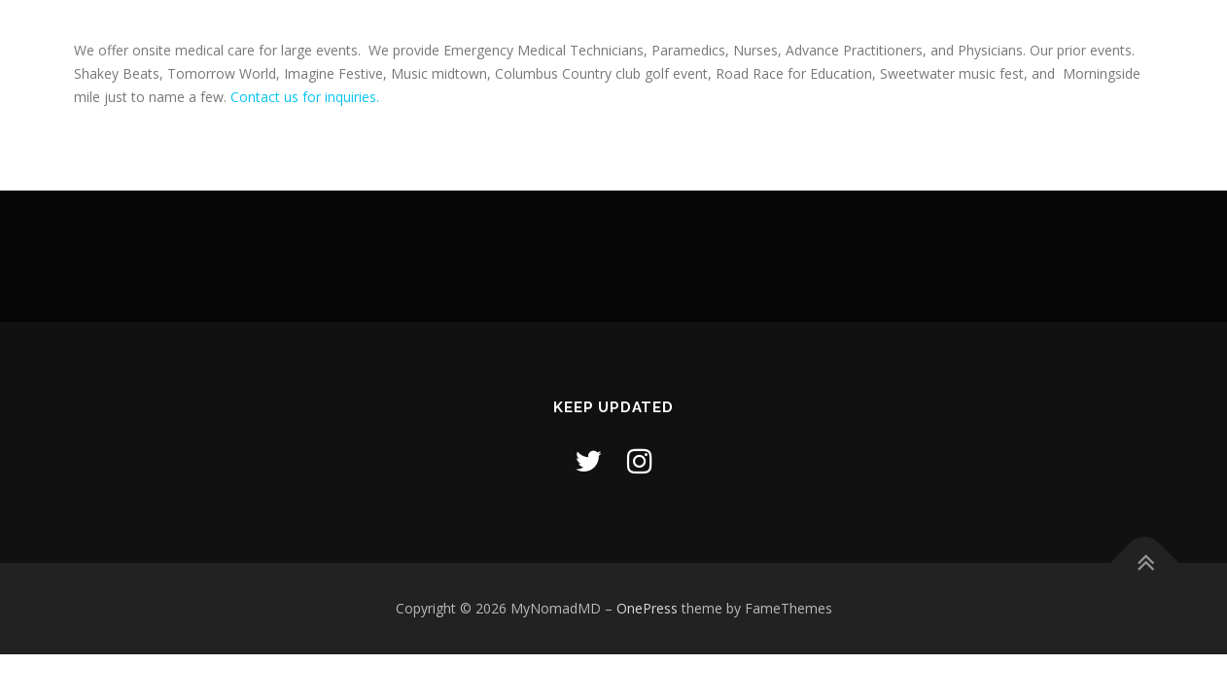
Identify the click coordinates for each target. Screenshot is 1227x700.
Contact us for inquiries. (304, 97)
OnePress (647, 608)
